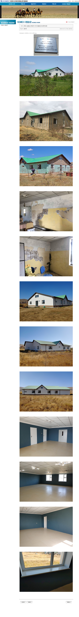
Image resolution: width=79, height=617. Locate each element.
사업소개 (23, 4)
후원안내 (44, 4)
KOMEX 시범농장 (66, 4)
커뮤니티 (54, 4)
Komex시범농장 (71, 21)
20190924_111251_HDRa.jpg (30, 33)
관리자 (25, 28)
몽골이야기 (33, 4)
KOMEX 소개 (12, 4)
